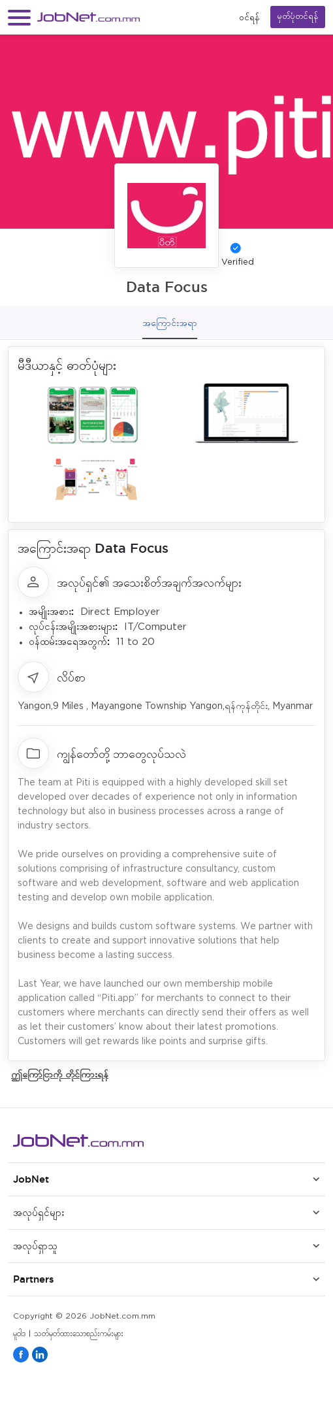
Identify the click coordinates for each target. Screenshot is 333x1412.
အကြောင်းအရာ (169, 323)
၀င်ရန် (249, 17)
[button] (19, 17)
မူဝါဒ (19, 1334)
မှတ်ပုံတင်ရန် (298, 16)
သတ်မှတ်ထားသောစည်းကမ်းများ (78, 1334)
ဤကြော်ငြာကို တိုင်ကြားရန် (59, 1074)
